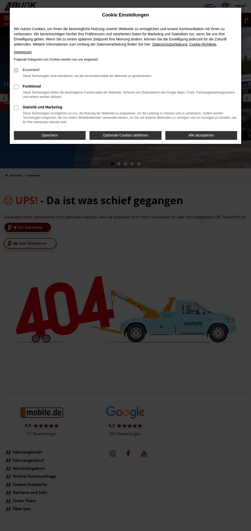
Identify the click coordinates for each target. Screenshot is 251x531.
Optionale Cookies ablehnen (125, 135)
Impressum (23, 52)
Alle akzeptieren (201, 135)
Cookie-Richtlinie (202, 44)
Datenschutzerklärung (169, 44)
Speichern (50, 135)
